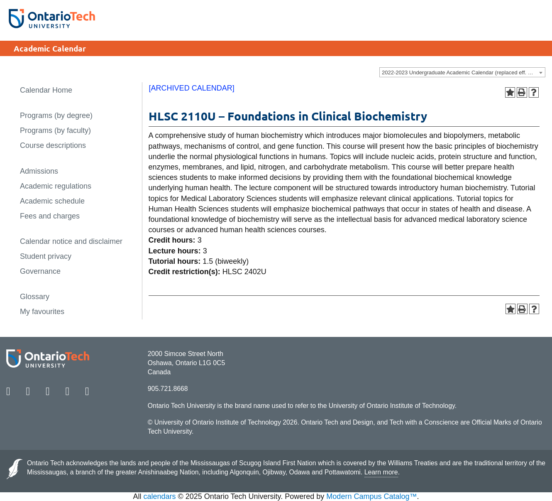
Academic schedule (52, 201)
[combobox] (462, 72)
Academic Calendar (50, 48)
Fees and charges (50, 216)
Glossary (34, 296)
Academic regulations (55, 186)
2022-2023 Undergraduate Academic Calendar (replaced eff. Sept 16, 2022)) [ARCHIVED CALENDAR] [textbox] (463, 72)
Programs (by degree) (56, 115)
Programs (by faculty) (55, 130)
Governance (40, 271)
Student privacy (45, 256)
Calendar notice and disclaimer (71, 241)
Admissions (39, 171)
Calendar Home (46, 90)
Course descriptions (53, 145)
